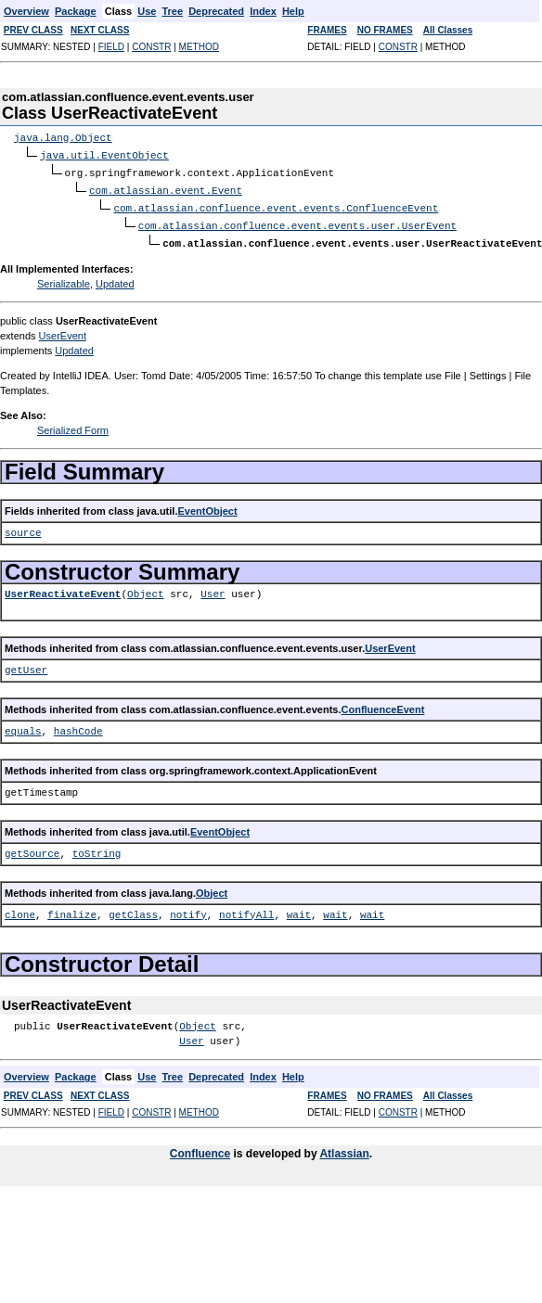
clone (20, 909)
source (23, 527)
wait (299, 909)
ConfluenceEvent (383, 703)
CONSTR (151, 47)
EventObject (207, 505)
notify (188, 909)
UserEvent (62, 330)
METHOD (199, 47)
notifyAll (246, 909)
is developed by (274, 1148)
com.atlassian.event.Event (165, 188)
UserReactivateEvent (63, 588)
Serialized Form (73, 424)
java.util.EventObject (104, 154)
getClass (133, 909)
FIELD (111, 47)
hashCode (78, 726)
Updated (115, 278)
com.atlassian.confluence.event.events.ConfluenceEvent (275, 204)
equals (23, 726)
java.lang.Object (63, 138)
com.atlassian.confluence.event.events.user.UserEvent (297, 221)
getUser (26, 664)
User (212, 588)
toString (97, 848)
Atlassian (343, 1148)
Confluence (200, 1148)
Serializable (63, 278)
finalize (72, 909)
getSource (32, 848)
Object (145, 588)
